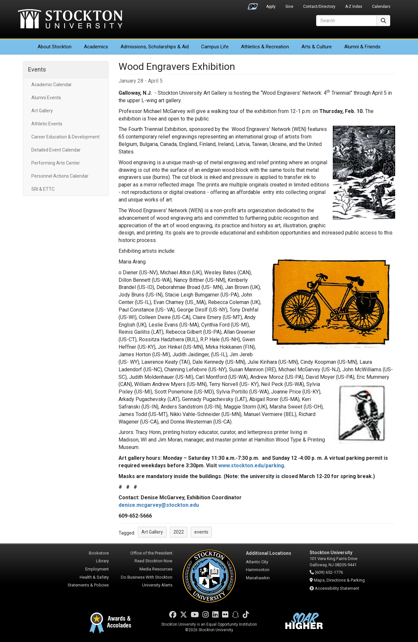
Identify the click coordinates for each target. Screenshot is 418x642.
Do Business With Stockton (146, 577)
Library (102, 560)
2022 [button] (178, 532)
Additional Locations (268, 553)
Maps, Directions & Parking (339, 580)
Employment (97, 569)
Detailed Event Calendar (56, 149)
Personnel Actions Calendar (59, 176)
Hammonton (257, 569)
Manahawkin (258, 577)
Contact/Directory (319, 6)
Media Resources (155, 569)
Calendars (381, 6)
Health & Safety (94, 577)
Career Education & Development (65, 136)
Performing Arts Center (55, 163)
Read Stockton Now (153, 560)
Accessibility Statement (337, 588)
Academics (96, 47)
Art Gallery (42, 110)
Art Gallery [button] (152, 532)
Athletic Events (46, 123)
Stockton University (70, 19)
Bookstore (99, 553)
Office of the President (151, 553)
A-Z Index (353, 6)
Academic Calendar (51, 84)
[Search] (346, 20)
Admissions (155, 47)
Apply (271, 6)
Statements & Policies (88, 585)
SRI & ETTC (43, 189)
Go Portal (253, 5)
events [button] (201, 532)
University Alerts (157, 585)
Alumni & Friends (362, 47)
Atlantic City (257, 561)
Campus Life (215, 47)
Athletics (265, 47)
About (55, 47)
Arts (316, 47)
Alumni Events (46, 97)
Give (289, 6)
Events (37, 69)
